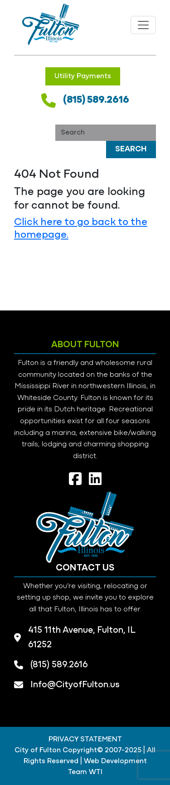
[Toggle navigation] (143, 25)
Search (131, 149)
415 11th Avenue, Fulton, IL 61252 (81, 638)
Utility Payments (82, 76)
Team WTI (85, 772)
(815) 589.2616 (96, 100)
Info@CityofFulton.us (75, 685)
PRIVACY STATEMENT (85, 739)
